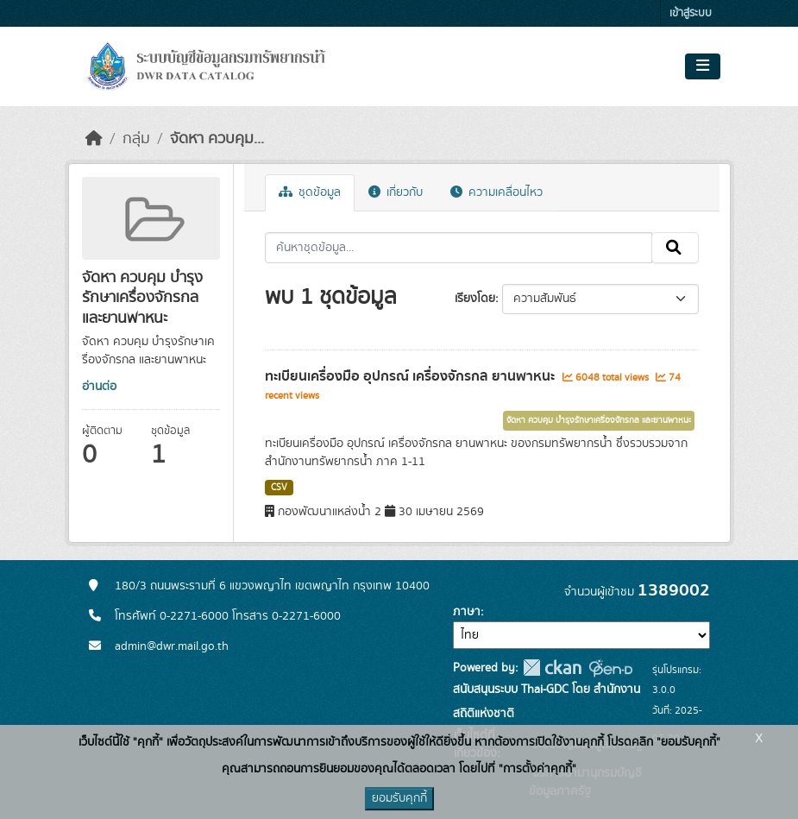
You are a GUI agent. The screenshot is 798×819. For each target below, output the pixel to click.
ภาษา (467, 612)
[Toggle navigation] (702, 66)
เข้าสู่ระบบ (690, 13)
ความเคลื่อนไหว (496, 192)
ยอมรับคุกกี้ (399, 798)
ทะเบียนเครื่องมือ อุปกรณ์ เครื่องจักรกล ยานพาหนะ (411, 376)
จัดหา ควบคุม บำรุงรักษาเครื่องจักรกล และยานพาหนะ (598, 420)
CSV (279, 488)
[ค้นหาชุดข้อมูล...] (458, 247)
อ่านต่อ (99, 386)
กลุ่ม (136, 139)
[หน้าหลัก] (94, 139)
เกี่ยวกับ (395, 192)
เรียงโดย (475, 298)
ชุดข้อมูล (310, 192)
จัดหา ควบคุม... (217, 139)
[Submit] (675, 247)
